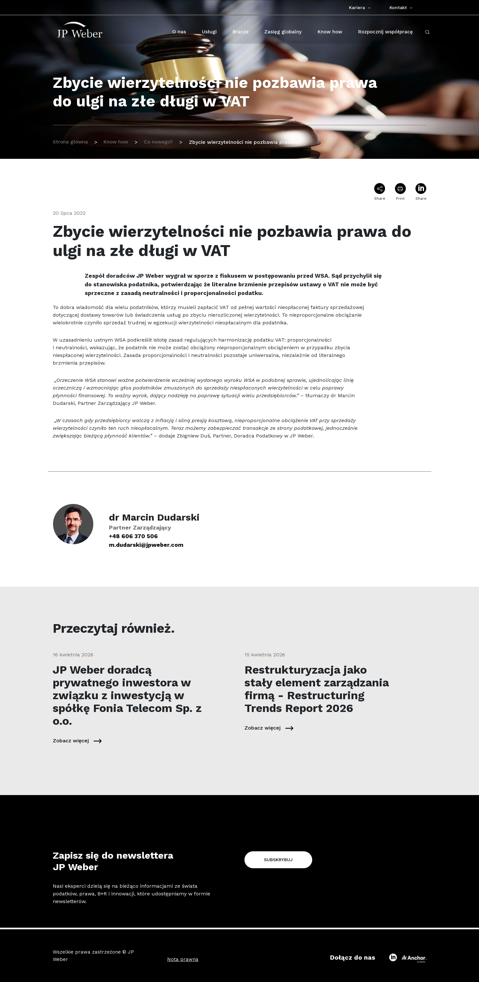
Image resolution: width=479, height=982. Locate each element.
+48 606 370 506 (133, 536)
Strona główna (71, 142)
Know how (118, 142)
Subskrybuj (278, 859)
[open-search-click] (427, 33)
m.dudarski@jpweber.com (146, 544)
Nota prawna (182, 959)
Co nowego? (162, 142)
